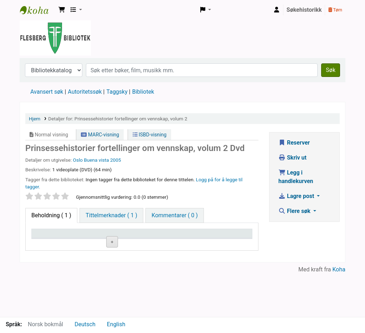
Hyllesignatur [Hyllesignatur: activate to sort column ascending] (124, 243)
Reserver (294, 142)
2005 (115, 160)
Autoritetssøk (85, 91)
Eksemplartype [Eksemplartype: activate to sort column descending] (52, 243)
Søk (330, 70)
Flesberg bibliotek (38, 10)
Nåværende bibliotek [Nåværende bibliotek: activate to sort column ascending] (86, 240)
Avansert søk (46, 91)
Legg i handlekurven (295, 176)
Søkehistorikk (304, 9)
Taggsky (117, 91)
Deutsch (84, 324)
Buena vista (96, 160)
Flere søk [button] (295, 211)
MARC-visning (100, 134)
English (116, 324)
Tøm (335, 9)
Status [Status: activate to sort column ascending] (190, 243)
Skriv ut (292, 157)
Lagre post (296, 196)
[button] (62, 10)
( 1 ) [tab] (51, 215)
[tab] (111, 215)
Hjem (34, 118)
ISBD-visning (150, 134)
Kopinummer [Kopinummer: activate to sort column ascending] (161, 243)
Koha (339, 312)
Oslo (78, 160)
